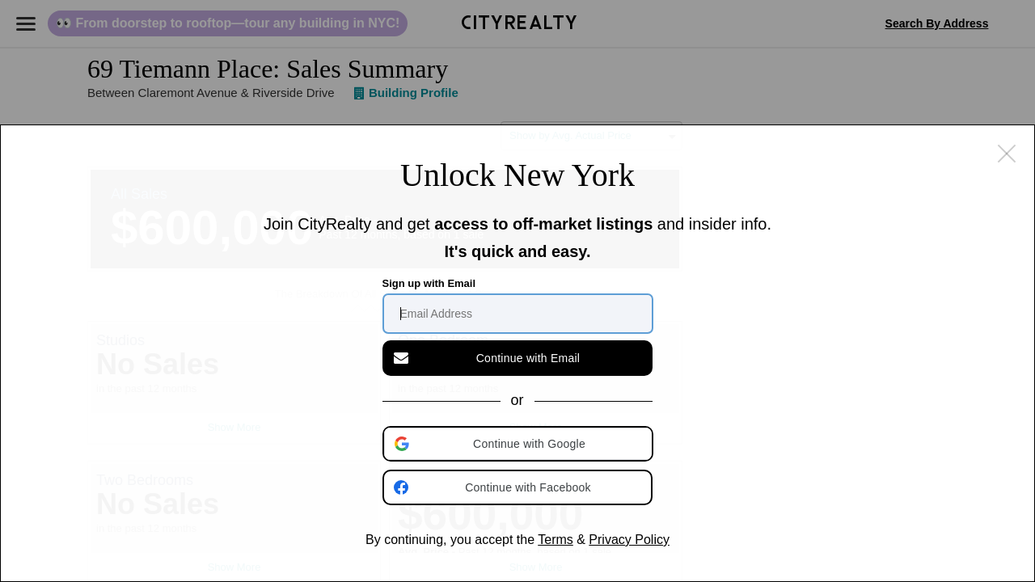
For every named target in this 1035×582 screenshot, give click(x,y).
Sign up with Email (429, 283)
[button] (519, 444)
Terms (555, 539)
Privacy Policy (629, 539)
